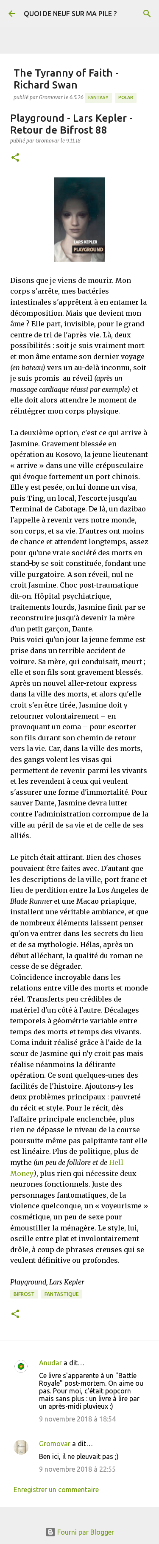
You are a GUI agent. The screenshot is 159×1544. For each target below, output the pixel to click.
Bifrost (24, 1294)
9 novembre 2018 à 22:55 (77, 1469)
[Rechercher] (147, 13)
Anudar (50, 1363)
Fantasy (98, 97)
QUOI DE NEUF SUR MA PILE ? (70, 13)
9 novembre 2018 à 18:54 (77, 1419)
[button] (15, 158)
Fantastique (62, 1294)
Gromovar (54, 1443)
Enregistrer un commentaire (56, 1489)
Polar (125, 97)
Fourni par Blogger (79, 1532)
